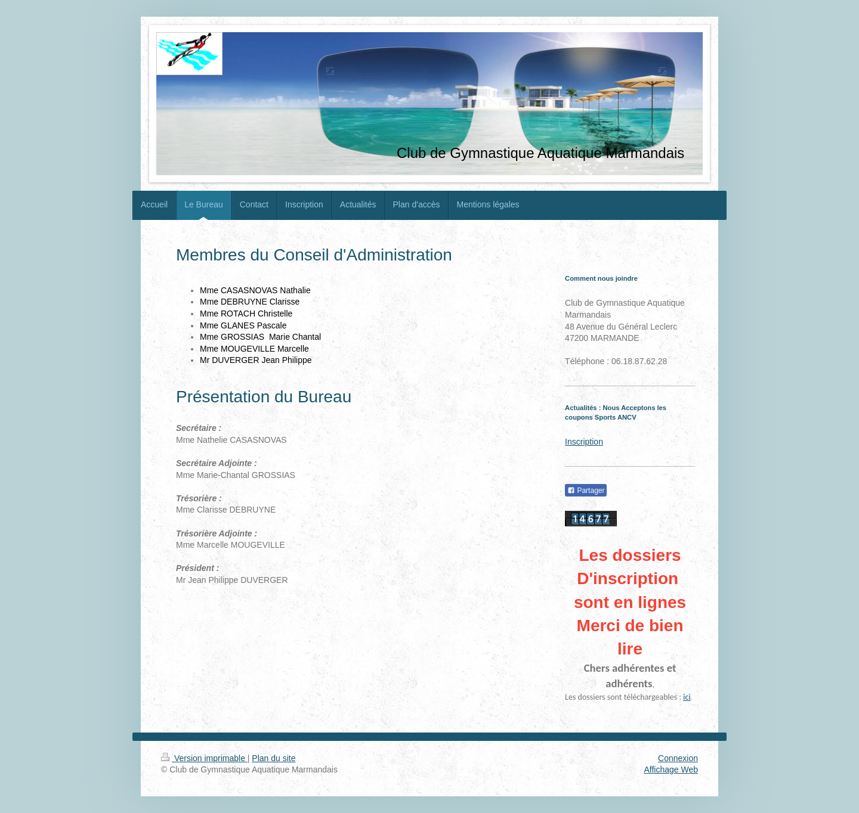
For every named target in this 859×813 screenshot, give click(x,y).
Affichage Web (671, 769)
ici (686, 697)
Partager (585, 490)
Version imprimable (204, 758)
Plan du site (273, 758)
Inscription (584, 441)
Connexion (678, 758)
